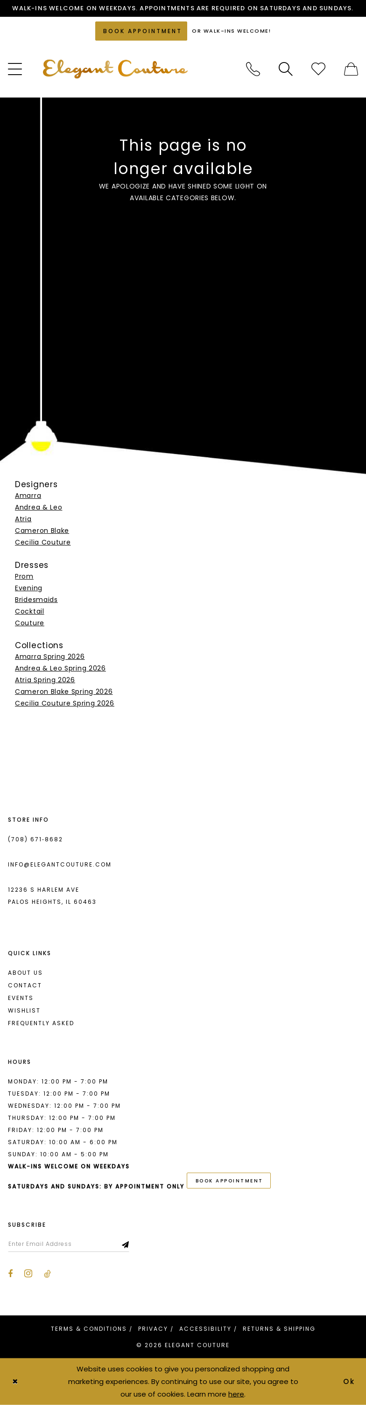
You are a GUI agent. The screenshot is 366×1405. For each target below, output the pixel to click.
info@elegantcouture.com (60, 864)
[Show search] (285, 69)
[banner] (115, 68)
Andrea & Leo (38, 507)
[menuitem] (253, 69)
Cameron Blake (42, 530)
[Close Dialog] (15, 1381)
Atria (23, 519)
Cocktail (29, 611)
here (236, 1393)
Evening (28, 588)
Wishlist (24, 1010)
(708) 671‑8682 (35, 839)
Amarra (28, 495)
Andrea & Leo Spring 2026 (60, 668)
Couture (29, 623)
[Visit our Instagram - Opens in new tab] (28, 1273)
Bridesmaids (36, 599)
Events (21, 998)
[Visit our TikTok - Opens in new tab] (47, 1274)
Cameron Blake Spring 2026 (64, 691)
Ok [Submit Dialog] (349, 1381)
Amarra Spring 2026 (50, 656)
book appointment (229, 1180)
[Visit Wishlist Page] (318, 69)
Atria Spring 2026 (45, 680)
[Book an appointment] (141, 31)
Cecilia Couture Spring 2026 (64, 703)
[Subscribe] (125, 1244)
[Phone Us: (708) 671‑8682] (253, 69)
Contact (25, 985)
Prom (24, 576)
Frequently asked (41, 1023)
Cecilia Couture (43, 542)
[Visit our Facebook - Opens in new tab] (10, 1274)
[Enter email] (68, 1244)
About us (25, 973)
